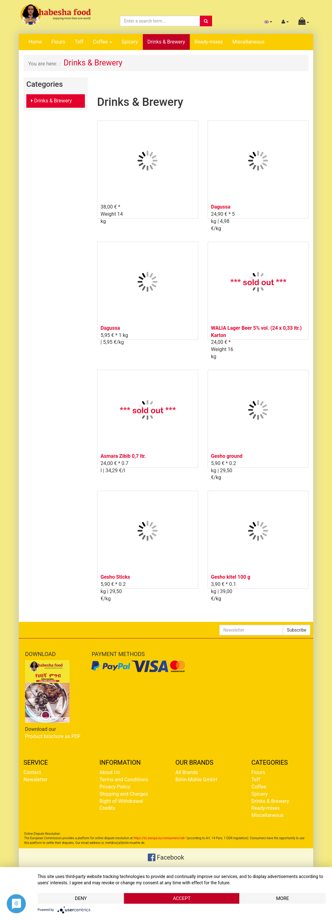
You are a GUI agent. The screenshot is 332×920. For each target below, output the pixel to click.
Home (35, 42)
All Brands (186, 772)
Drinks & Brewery (166, 42)
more (282, 898)
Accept (181, 898)
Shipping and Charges (124, 794)
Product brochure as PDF (52, 736)
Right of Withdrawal (121, 801)
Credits (108, 808)
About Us (110, 772)
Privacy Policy (115, 787)
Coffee (102, 42)
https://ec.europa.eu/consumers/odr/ (159, 838)
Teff (79, 42)
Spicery (130, 42)
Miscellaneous (248, 42)
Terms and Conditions (124, 780)
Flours (58, 42)
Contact (32, 772)
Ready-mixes (209, 42)
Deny (81, 898)
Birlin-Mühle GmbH (196, 780)
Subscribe (296, 630)
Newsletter (35, 780)
